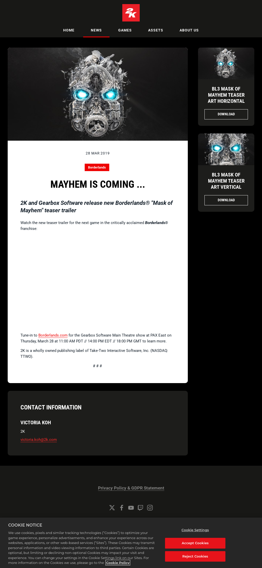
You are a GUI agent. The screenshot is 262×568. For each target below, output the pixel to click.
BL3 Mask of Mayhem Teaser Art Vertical (226, 181)
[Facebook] (121, 507)
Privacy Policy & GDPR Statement (131, 488)
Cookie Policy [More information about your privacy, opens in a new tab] (118, 563)
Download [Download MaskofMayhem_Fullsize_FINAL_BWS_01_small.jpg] (226, 200)
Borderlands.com (53, 335)
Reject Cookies (195, 556)
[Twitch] (140, 507)
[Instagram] (150, 507)
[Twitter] (112, 507)
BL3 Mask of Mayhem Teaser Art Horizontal (226, 95)
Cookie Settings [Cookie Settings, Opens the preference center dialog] (195, 530)
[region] (131, 543)
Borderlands (97, 167)
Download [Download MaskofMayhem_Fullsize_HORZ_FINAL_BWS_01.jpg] (226, 114)
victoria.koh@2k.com (38, 439)
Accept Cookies (195, 543)
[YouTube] (131, 507)
